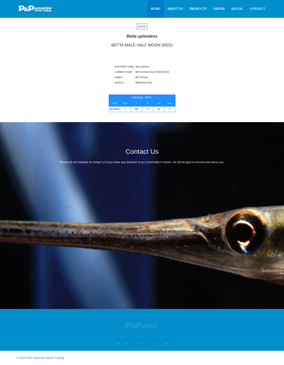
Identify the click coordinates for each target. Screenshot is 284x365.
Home (155, 8)
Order (219, 8)
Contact (257, 8)
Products (198, 8)
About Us (175, 8)
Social (237, 8)
